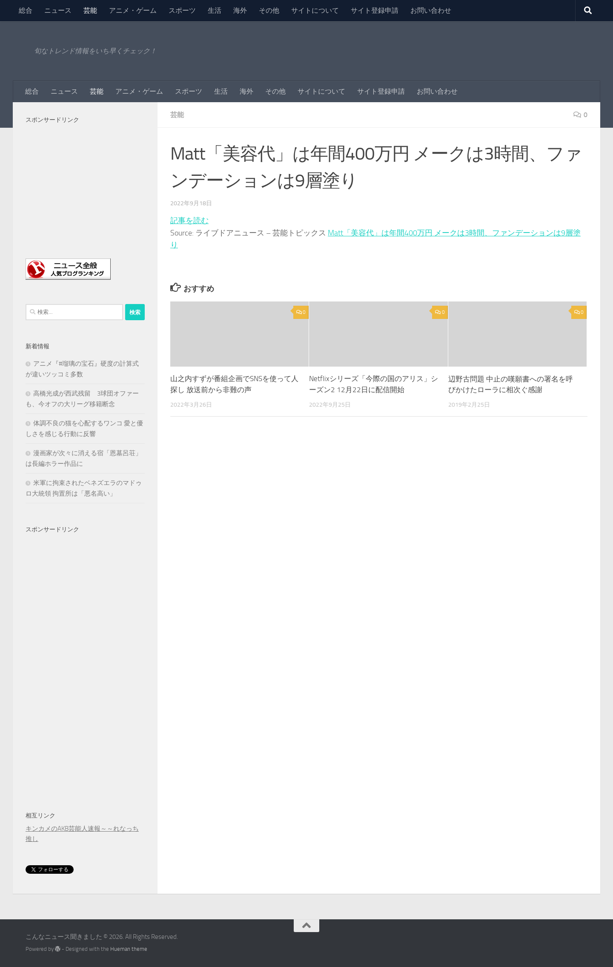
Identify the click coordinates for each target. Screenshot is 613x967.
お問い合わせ (430, 10)
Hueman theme (128, 949)
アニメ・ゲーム (133, 10)
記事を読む (189, 220)
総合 (25, 10)
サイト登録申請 (374, 10)
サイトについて (315, 10)
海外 (240, 10)
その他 (269, 10)
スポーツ (182, 10)
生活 (214, 10)
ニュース (58, 10)
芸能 (90, 10)
